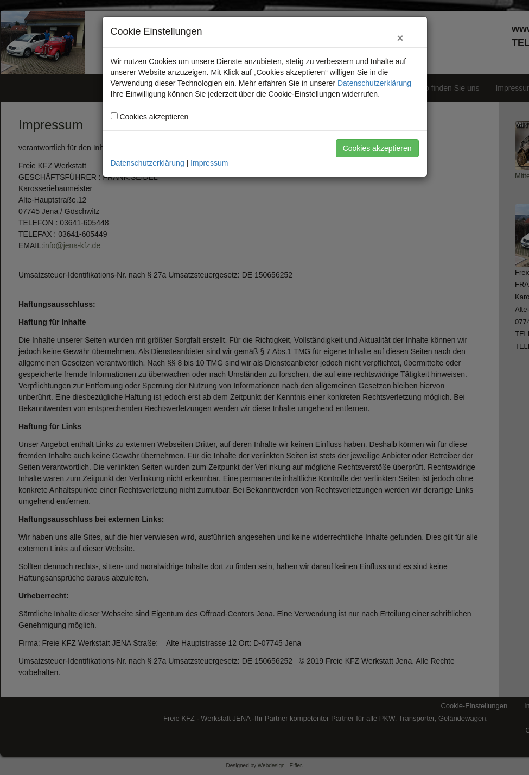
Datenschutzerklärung (374, 83)
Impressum (209, 163)
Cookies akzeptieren (377, 148)
